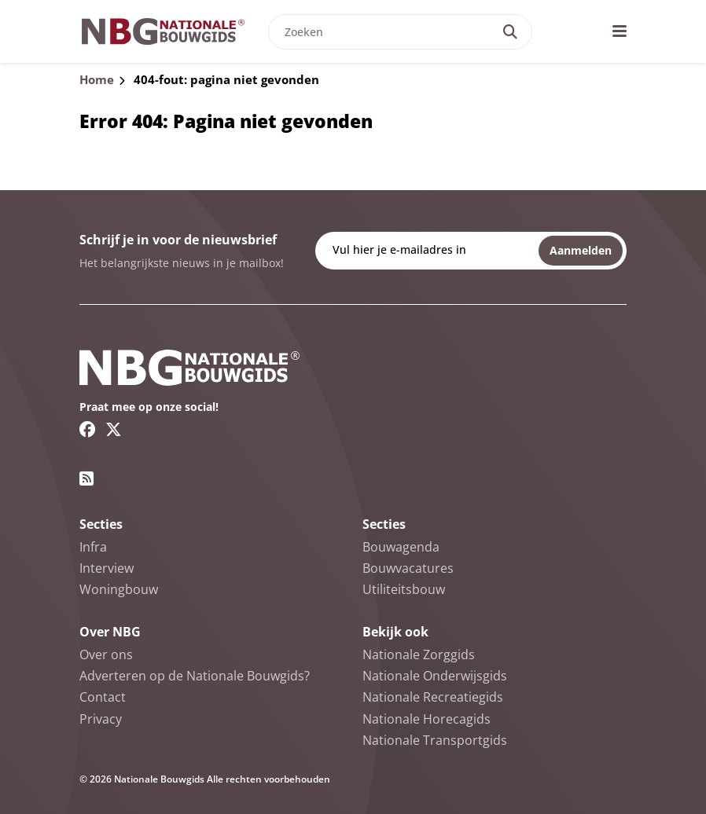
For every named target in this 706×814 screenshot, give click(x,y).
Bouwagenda (400, 547)
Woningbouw (118, 589)
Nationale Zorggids (418, 654)
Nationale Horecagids (426, 719)
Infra (93, 547)
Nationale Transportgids (434, 740)
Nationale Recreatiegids (432, 697)
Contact (102, 697)
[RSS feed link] (86, 479)
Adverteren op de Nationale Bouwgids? (194, 675)
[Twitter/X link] (113, 429)
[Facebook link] (87, 429)
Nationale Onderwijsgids (434, 675)
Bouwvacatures (408, 568)
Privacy (100, 719)
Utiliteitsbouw (403, 589)
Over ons (106, 654)
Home (96, 79)
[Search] (510, 32)
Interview (106, 568)
